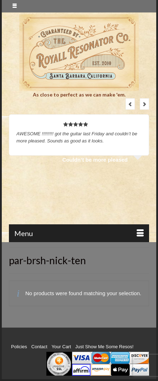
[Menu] (79, 233)
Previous (130, 104)
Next (144, 104)
